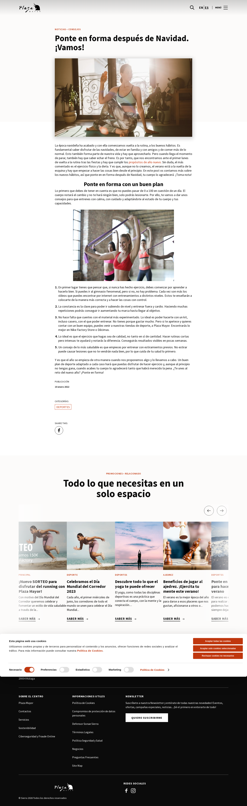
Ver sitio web (87, 672)
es (207, 11)
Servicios (24, 719)
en (201, 11)
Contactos (25, 711)
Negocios (77, 749)
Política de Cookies (83, 703)
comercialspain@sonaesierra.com (98, 665)
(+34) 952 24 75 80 (34, 653)
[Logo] (69, 787)
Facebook (126, 790)
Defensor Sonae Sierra (85, 724)
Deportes (63, 407)
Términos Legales (82, 732)
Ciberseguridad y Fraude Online (37, 736)
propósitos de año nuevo (145, 162)
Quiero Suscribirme (146, 717)
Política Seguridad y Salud (87, 740)
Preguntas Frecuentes (85, 757)
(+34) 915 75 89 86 (88, 656)
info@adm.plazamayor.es (39, 661)
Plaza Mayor (26, 703)
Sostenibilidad (27, 728)
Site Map (77, 765)
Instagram (133, 790)
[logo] (71, 10)
